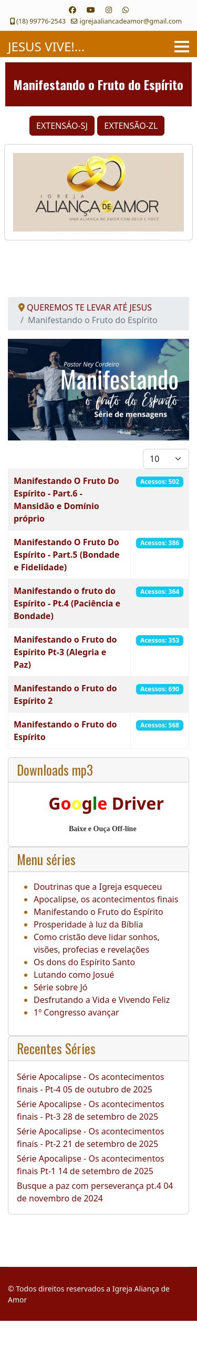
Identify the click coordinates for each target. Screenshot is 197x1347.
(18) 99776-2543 (41, 21)
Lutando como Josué (74, 974)
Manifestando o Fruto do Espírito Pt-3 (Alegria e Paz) (65, 652)
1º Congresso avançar (76, 1012)
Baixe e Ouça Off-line (103, 829)
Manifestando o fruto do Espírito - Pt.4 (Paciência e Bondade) (67, 603)
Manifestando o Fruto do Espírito (98, 912)
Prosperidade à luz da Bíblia (88, 924)
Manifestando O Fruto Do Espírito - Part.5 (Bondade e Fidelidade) (66, 554)
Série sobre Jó (60, 987)
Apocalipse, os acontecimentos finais (106, 899)
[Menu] (181, 46)
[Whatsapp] (125, 10)
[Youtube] (91, 10)
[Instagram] (109, 10)
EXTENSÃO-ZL (131, 125)
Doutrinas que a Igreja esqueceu (98, 886)
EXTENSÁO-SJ (62, 125)
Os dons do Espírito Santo (84, 962)
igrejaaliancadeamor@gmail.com (131, 21)
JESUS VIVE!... (46, 46)
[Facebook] (72, 10)
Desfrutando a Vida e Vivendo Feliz (102, 1000)
